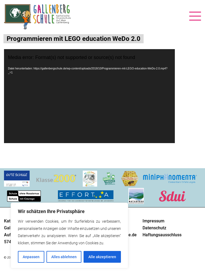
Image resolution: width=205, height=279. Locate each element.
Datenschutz (154, 227)
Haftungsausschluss (162, 234)
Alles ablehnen (64, 257)
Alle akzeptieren (102, 257)
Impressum (153, 220)
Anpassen (31, 257)
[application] (89, 96)
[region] (69, 235)
